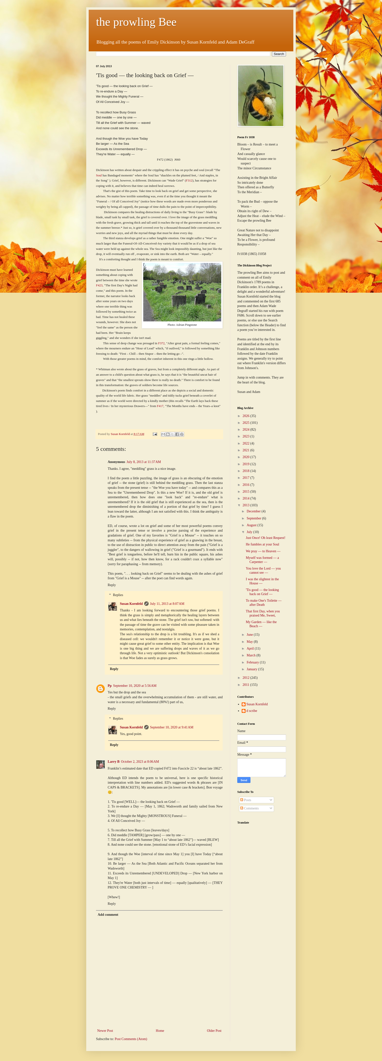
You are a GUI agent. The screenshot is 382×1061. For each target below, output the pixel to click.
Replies (118, 595)
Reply (112, 585)
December (254, 511)
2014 (246, 498)
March (251, 655)
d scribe (252, 711)
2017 (246, 478)
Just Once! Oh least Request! (266, 538)
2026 (246, 416)
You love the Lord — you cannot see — (263, 570)
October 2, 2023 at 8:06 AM (140, 761)
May (250, 642)
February (253, 662)
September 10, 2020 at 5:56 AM (134, 686)
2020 (246, 457)
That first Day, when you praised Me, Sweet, (263, 613)
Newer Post (105, 1031)
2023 (246, 436)
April (251, 648)
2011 (246, 685)
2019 (246, 464)
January (252, 669)
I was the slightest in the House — (262, 581)
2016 (246, 485)
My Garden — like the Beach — (261, 624)
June (250, 634)
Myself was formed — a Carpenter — (262, 560)
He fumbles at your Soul (262, 544)
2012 (246, 678)
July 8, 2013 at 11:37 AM (144, 462)
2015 (246, 491)
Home (160, 1031)
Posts (245, 800)
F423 (99, 285)
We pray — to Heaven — (263, 551)
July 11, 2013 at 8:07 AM (167, 604)
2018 (246, 471)
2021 (246, 450)
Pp (110, 686)
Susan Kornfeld (131, 604)
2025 (246, 423)
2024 (246, 429)
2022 (246, 443)
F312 (189, 180)
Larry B (114, 761)
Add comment (108, 914)
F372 (161, 343)
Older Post (214, 1031)
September (254, 518)
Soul (99, 175)
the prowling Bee (136, 21)
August (252, 525)
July (250, 532)
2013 (246, 505)
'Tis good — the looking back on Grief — (262, 592)
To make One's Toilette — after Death (264, 603)
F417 (160, 406)
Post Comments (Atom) (131, 1039)
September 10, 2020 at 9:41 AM (171, 727)
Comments (249, 808)
